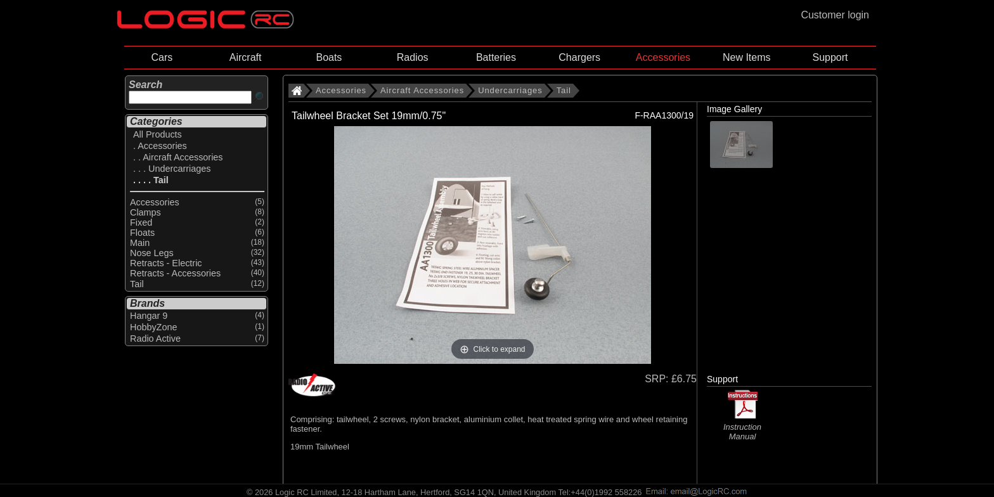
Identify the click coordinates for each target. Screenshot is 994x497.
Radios (413, 57)
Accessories (663, 57)
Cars (161, 57)
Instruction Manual (742, 426)
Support (830, 57)
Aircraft (245, 57)
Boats (329, 57)
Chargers (579, 57)
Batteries (496, 57)
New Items (747, 57)
